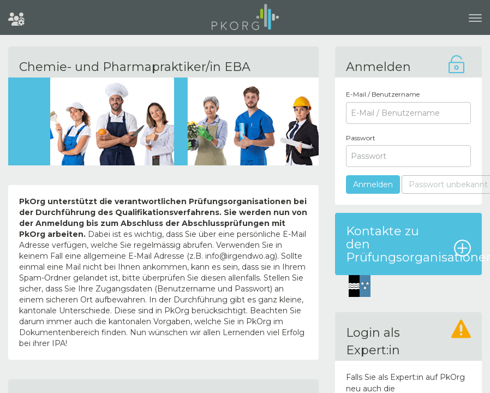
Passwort (360, 138)
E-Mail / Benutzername (383, 94)
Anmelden (373, 184)
